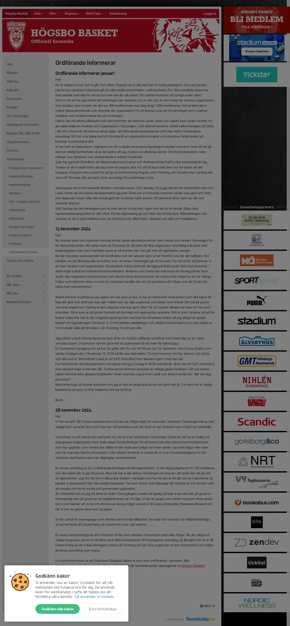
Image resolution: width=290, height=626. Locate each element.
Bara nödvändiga (102, 609)
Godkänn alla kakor (57, 609)
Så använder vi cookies (94, 596)
